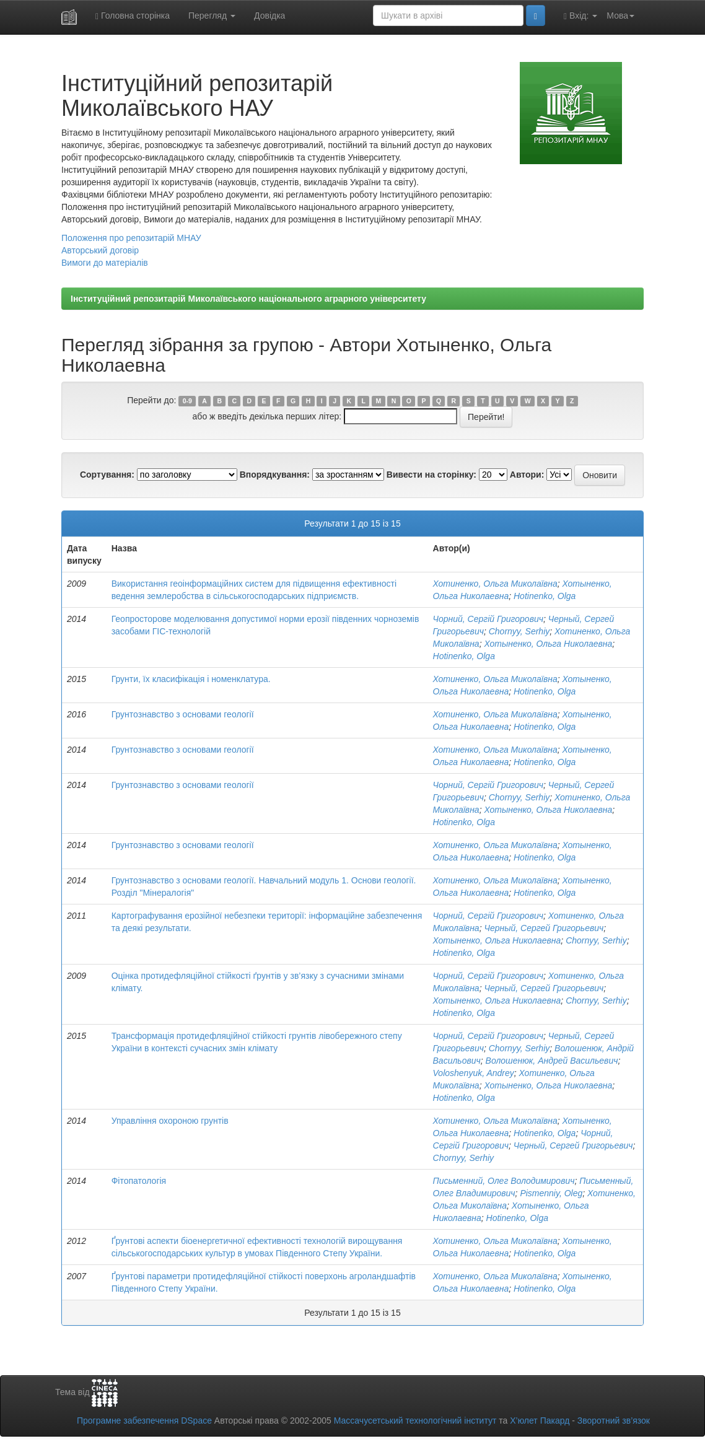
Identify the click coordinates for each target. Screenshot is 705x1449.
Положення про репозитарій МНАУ (131, 238)
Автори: (527, 474)
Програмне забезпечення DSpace (144, 1420)
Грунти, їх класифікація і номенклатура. (191, 679)
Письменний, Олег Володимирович (504, 1181)
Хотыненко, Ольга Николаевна (548, 644)
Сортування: (107, 474)
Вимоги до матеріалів (104, 263)
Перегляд (211, 15)
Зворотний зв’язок (613, 1420)
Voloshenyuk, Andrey (473, 1073)
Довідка (269, 15)
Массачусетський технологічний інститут (415, 1420)
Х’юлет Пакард (539, 1420)
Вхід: (580, 16)
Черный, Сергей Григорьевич (543, 928)
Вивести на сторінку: (431, 474)
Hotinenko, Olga (545, 596)
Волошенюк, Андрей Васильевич (552, 1061)
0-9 (187, 401)
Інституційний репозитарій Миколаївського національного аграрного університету (248, 299)
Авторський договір (100, 250)
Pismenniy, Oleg (551, 1193)
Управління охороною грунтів (170, 1121)
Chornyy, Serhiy (519, 631)
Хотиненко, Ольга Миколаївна (495, 584)
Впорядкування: (275, 474)
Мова (620, 15)
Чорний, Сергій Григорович (488, 619)
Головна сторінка (132, 16)
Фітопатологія (139, 1181)
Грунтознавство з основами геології (183, 714)
